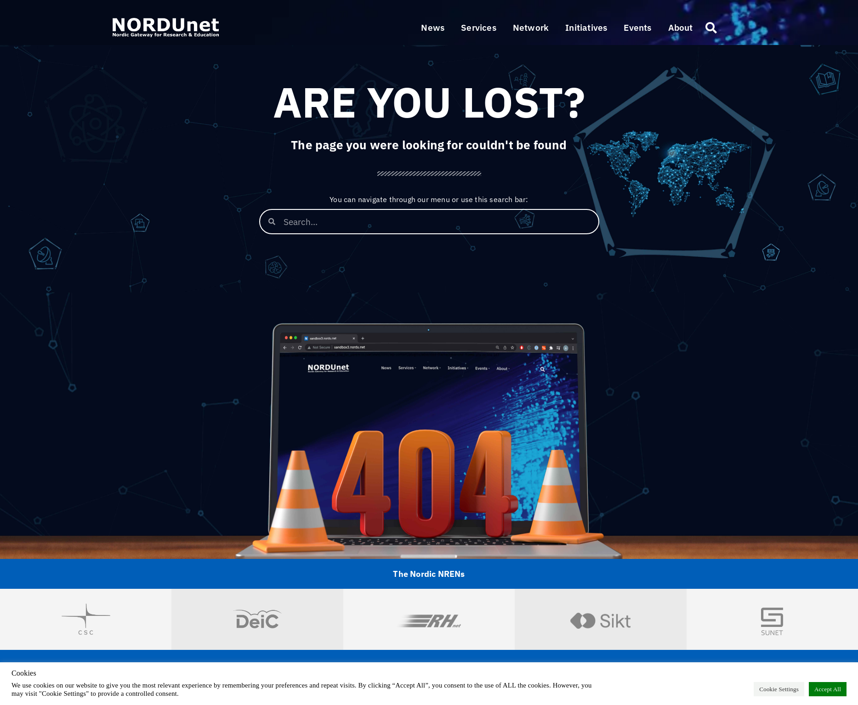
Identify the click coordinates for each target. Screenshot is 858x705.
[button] (478, 28)
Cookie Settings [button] (779, 689)
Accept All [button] (827, 689)
